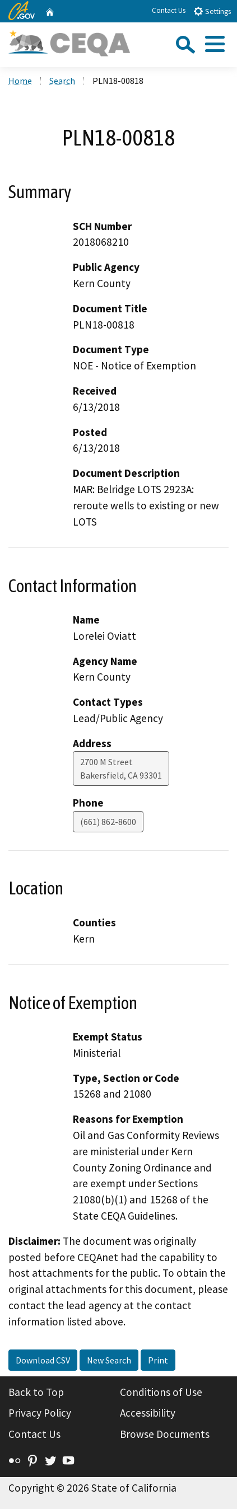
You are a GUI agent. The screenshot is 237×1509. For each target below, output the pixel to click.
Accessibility (147, 1412)
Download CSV (43, 1360)
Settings (212, 11)
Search (62, 80)
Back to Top (36, 1392)
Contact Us (168, 10)
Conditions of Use (161, 1392)
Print (158, 1360)
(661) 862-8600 (108, 821)
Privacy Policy (39, 1412)
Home (20, 80)
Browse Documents (165, 1434)
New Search (109, 1360)
